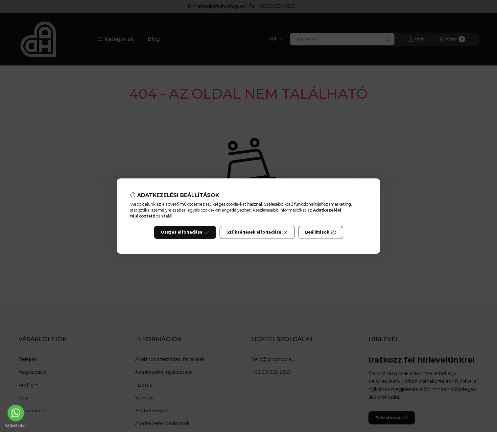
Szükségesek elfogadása (257, 232)
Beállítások (320, 232)
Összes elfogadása (185, 232)
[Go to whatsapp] (16, 413)
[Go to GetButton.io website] (15, 425)
